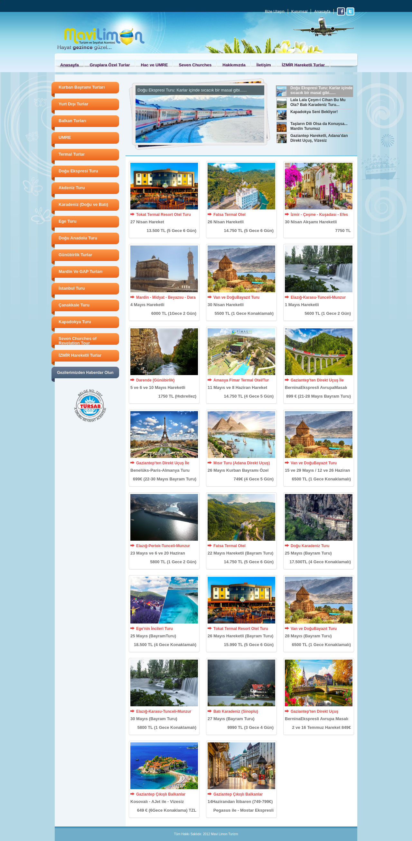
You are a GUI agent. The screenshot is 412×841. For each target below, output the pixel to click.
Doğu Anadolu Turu (78, 238)
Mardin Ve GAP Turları (80, 271)
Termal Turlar (72, 154)
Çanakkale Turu (74, 305)
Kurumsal (299, 11)
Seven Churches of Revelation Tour (78, 340)
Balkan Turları (72, 120)
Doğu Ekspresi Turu (78, 171)
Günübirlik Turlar (75, 254)
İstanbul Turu (72, 288)
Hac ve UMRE (154, 65)
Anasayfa (322, 11)
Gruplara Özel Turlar (110, 65)
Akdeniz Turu (72, 187)
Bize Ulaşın (275, 11)
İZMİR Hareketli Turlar (303, 65)
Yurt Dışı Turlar (73, 104)
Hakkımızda (234, 65)
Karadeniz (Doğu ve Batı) (83, 204)
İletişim (264, 65)
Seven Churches (195, 65)
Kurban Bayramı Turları (82, 87)
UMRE (65, 137)
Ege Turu (67, 221)
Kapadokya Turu (75, 321)
